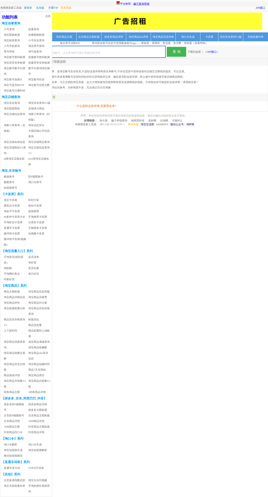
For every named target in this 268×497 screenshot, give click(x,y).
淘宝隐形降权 (12, 108)
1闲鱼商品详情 (37, 392)
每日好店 (33, 273)
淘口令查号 (35, 182)
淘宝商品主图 (64, 36)
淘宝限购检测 (12, 34)
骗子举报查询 (119, 120)
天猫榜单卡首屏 (37, 228)
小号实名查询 (36, 40)
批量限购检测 (36, 34)
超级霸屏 (33, 211)
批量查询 (33, 29)
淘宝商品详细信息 (14, 297)
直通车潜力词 (12, 468)
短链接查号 (10, 187)
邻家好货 (9, 279)
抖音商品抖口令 (13, 432)
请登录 (28, 7)
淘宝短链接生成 (13, 450)
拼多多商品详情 (113, 36)
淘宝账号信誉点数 (39, 85)
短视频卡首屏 (36, 233)
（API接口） (211, 51)
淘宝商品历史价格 (163, 36)
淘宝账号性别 (36, 79)
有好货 (32, 262)
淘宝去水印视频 (37, 480)
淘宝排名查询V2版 (231, 36)
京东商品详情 (12, 421)
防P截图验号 (35, 176)
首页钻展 (33, 268)
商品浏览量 (35, 325)
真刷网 (152, 120)
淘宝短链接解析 (37, 450)
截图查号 (9, 182)
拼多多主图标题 (37, 409)
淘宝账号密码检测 (14, 57)
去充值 (40, 7)
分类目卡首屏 (36, 222)
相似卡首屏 (35, 205)
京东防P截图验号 (14, 415)
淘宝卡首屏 (10, 200)
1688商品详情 (36, 421)
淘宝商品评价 (12, 302)
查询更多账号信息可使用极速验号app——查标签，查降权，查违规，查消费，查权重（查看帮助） (150, 43)
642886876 (162, 124)
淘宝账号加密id (13, 79)
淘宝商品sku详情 (138, 36)
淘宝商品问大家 (37, 302)
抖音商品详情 (36, 432)
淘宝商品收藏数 (37, 347)
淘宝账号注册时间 (14, 90)
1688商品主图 (12, 426)
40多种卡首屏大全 (14, 216)
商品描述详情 (12, 375)
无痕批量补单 (255, 36)
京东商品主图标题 (89, 36)
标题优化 (33, 319)
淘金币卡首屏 (12, 211)
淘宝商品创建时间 (39, 364)
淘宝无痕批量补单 (14, 485)
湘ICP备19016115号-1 (112, 124)
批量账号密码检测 (39, 57)
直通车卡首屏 (12, 228)
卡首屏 (209, 36)
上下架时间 (10, 330)
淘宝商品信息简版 (39, 291)
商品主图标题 (12, 291)
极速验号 (9, 176)
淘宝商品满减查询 (39, 341)
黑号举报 (9, 51)
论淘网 (164, 120)
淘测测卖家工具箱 (11, 7)
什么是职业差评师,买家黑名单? (96, 106)
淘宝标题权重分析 (14, 308)
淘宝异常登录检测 (14, 62)
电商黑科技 (137, 120)
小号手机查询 (12, 46)
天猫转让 (177, 120)
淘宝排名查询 (12, 102)
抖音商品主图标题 (39, 426)
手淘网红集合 (12, 273)
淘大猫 (103, 120)
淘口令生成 (188, 36)
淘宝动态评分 (36, 125)
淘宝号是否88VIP (14, 85)
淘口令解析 (10, 444)
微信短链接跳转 (13, 455)
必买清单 (33, 257)
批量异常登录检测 (39, 62)
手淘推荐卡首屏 (37, 216)
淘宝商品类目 (36, 375)
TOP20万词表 (36, 468)
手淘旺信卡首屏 (13, 222)
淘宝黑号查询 (36, 46)
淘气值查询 (35, 51)
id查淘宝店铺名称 (14, 158)
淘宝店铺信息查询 (14, 114)
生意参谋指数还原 (14, 480)
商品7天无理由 (37, 369)
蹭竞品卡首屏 (12, 205)
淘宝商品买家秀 (37, 297)
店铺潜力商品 (36, 108)
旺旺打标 (33, 200)
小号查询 (9, 29)
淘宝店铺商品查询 (39, 142)
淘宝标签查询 (12, 40)
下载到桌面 (194, 51)
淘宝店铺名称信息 (14, 142)
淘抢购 (8, 268)
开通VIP (53, 7)
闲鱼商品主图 (12, 392)
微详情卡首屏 (12, 233)
